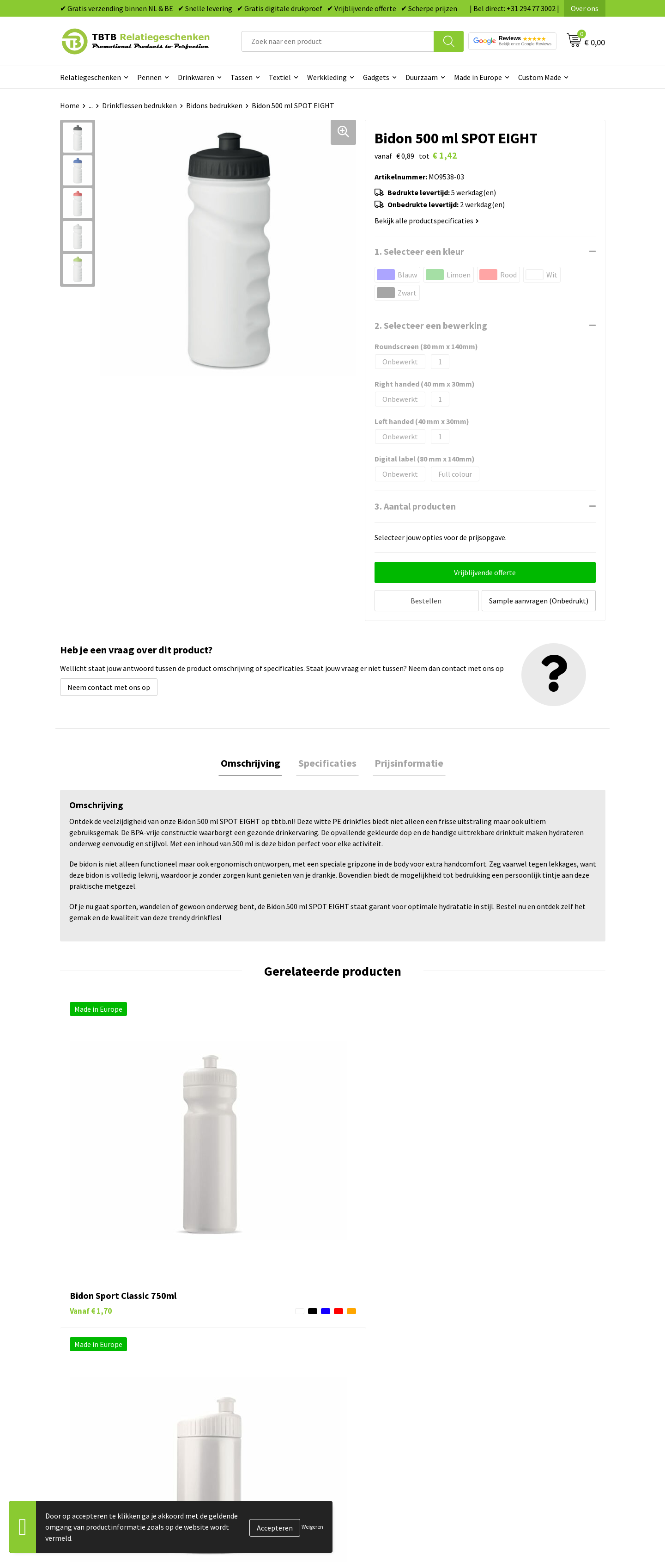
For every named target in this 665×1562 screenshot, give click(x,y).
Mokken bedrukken (374, 1361)
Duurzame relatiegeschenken (390, 1333)
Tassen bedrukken (372, 1319)
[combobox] (338, 41)
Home (69, 105)
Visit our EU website (510, 1403)
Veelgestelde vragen (241, 1305)
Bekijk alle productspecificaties (427, 220)
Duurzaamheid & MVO (242, 1403)
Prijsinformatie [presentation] (404, 762)
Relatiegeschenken (90, 77)
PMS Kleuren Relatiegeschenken (260, 1361)
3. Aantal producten (415, 506)
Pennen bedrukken (373, 1305)
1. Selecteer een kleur (419, 251)
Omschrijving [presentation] (254, 762)
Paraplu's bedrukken (376, 1389)
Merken (356, 1403)
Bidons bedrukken (214, 105)
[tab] (254, 762)
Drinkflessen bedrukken (139, 105)
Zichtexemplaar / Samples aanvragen (267, 1389)
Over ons (584, 8)
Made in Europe (478, 77)
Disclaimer (496, 1375)
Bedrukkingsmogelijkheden (252, 1347)
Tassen (241, 77)
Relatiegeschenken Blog (517, 1333)
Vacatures (494, 1319)
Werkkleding (327, 77)
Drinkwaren (196, 77)
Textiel (280, 77)
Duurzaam (421, 77)
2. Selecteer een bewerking (431, 325)
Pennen (149, 77)
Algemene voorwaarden (516, 1389)
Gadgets (376, 77)
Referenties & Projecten (517, 1347)
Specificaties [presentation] (327, 762)
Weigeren (312, 1526)
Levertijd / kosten (236, 1319)
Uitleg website (232, 1333)
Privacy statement (508, 1361)
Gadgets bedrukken (374, 1347)
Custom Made (539, 77)
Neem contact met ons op (108, 684)
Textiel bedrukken (372, 1375)
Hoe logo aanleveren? (243, 1375)
